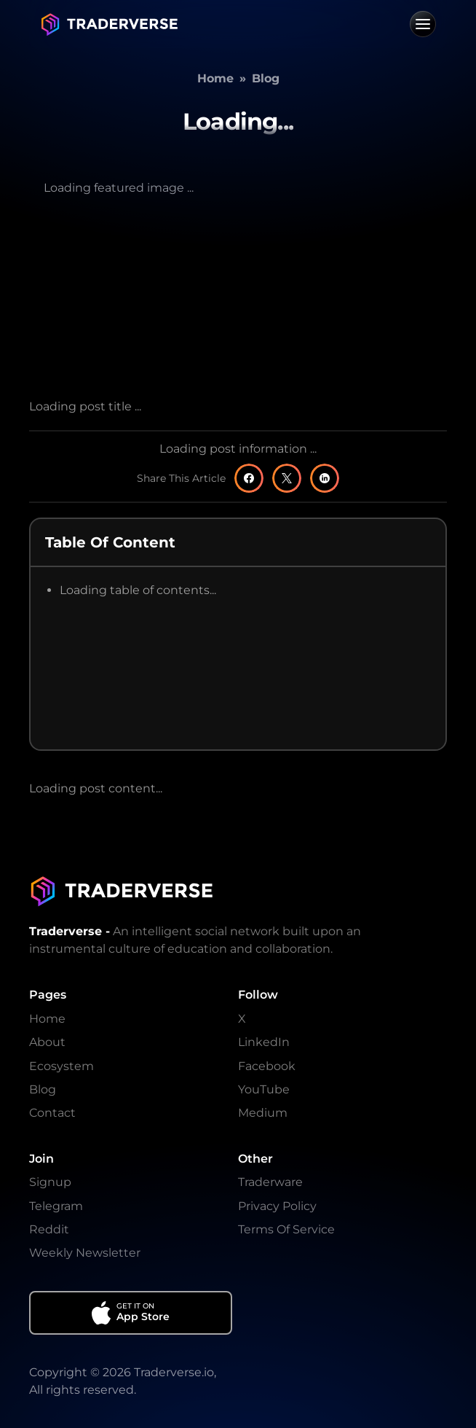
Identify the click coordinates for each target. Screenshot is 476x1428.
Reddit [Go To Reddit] (49, 1229)
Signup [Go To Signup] (50, 1182)
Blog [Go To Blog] (42, 1089)
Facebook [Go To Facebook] (266, 1066)
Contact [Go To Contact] (52, 1113)
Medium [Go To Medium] (262, 1113)
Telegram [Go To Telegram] (56, 1206)
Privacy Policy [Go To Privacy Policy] (277, 1206)
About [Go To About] (47, 1042)
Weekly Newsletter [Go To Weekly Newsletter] (84, 1253)
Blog (265, 78)
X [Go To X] (242, 1019)
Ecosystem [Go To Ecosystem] (61, 1066)
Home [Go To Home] (47, 1019)
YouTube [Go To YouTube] (264, 1089)
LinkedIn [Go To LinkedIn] (264, 1042)
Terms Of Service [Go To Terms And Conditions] (286, 1229)
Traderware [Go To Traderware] (270, 1182)
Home (215, 78)
